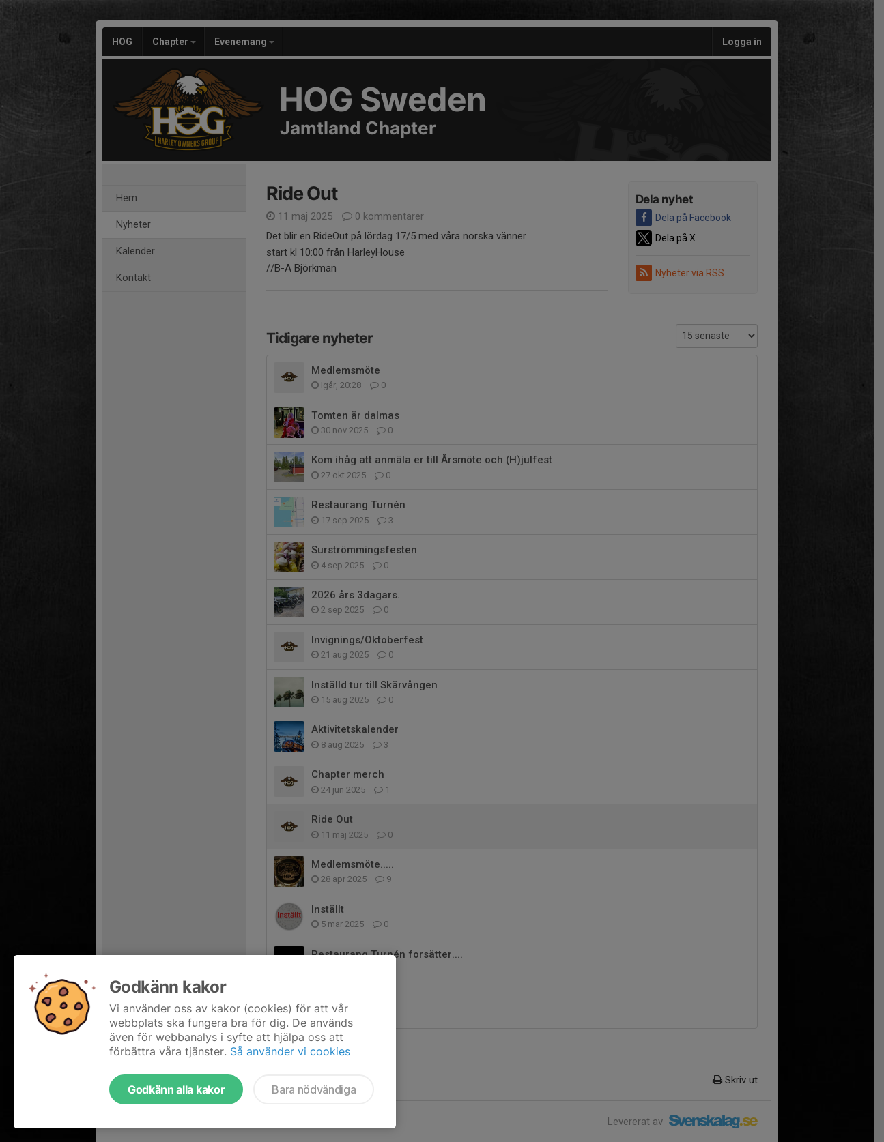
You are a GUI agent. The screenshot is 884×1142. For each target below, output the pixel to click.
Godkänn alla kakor (176, 1089)
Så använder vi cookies (290, 1051)
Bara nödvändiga (314, 1089)
